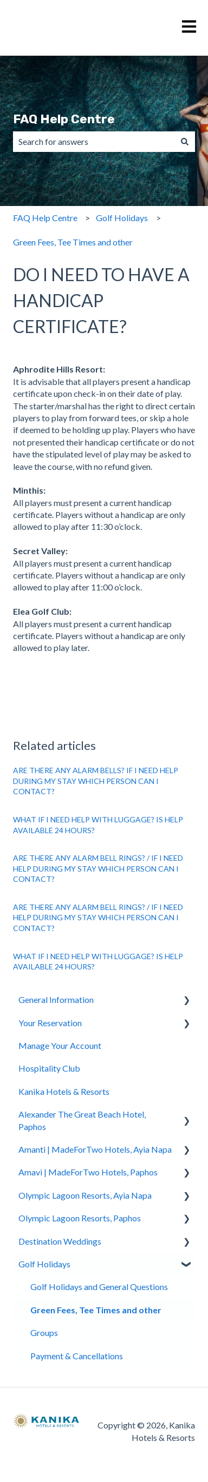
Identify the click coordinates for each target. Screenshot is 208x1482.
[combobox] (93, 141)
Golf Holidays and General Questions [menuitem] (99, 1286)
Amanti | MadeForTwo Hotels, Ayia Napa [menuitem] (95, 1149)
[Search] (184, 141)
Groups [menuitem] (44, 1332)
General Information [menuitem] (56, 999)
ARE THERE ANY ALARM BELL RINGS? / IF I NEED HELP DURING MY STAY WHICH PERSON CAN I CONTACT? (98, 868)
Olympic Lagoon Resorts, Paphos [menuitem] (79, 1218)
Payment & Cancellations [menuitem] (76, 1356)
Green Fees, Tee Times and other (73, 242)
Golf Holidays (122, 217)
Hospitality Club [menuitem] (49, 1068)
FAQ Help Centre (64, 119)
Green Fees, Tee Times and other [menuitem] (95, 1310)
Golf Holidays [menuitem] (44, 1264)
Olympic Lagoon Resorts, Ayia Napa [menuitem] (85, 1195)
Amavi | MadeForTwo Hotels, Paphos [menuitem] (88, 1172)
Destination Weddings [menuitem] (59, 1241)
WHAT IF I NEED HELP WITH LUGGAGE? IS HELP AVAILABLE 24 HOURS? (98, 825)
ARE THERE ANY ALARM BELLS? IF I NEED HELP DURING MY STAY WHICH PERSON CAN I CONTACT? (95, 781)
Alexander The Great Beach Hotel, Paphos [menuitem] (82, 1120)
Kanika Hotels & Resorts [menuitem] (63, 1091)
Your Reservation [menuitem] (50, 1023)
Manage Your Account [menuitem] (59, 1045)
